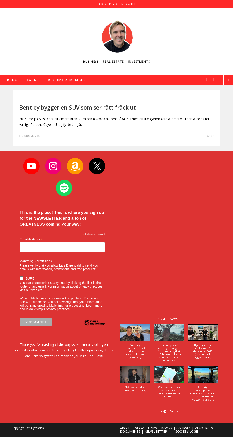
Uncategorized (31, 100)
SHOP (139, 428)
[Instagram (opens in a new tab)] (212, 79)
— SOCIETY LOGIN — (187, 431)
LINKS (152, 428)
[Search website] (228, 80)
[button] (174, 319)
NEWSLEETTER (155, 431)
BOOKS (166, 428)
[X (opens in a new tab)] (207, 79)
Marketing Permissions (36, 261)
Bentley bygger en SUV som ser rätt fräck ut (77, 107)
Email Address (31, 239)
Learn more (94, 305)
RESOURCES (204, 428)
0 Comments (31, 136)
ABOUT (125, 428)
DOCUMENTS (130, 431)
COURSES (183, 428)
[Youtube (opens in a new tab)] (218, 79)
